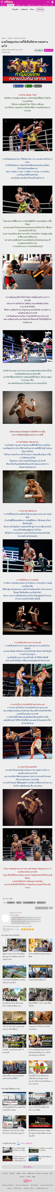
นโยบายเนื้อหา (34, 1185)
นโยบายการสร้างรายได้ (46, 1185)
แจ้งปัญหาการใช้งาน (28, 1188)
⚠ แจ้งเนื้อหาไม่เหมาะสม (42, 908)
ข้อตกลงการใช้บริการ (8, 1185)
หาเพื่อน (17, 5)
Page (33, 1176)
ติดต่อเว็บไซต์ (17, 1188)
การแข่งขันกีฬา (28, 903)
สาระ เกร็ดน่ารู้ (24, 1143)
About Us (9, 1188)
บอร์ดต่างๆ (24, 9)
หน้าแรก (3, 5)
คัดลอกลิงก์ (48, 50)
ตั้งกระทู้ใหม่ (27, 1167)
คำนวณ (22, 1176)
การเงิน (28, 1176)
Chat (23, 5)
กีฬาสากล (40, 903)
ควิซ (51, 5)
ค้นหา (32, 9)
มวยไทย (10, 903)
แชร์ (39, 50)
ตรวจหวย (45, 5)
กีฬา (18, 903)
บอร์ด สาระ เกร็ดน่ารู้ (19, 38)
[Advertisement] (27, 24)
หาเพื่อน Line (31, 5)
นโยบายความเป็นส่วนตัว (22, 1185)
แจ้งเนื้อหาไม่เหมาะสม (42, 1188)
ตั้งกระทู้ (40, 9)
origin (8, 52)
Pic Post (38, 5)
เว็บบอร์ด (10, 5)
